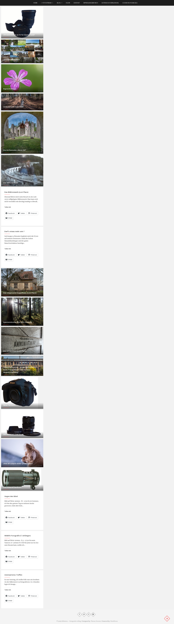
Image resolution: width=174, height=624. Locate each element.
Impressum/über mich (90, 3)
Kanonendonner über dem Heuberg (17, 322)
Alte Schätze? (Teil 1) (11, 434)
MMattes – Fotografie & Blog (71, 621)
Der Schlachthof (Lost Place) (14, 351)
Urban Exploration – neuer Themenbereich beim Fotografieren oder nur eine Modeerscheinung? (20, 369)
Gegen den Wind (11, 496)
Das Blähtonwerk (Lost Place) (16, 192)
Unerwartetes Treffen (13, 575)
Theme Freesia (96, 621)
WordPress (114, 621)
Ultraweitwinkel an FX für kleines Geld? (19, 35)
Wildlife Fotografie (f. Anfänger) (17, 535)
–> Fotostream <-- (47, 3)
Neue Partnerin (9, 405)
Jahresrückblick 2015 (11, 59)
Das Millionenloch (10, 183)
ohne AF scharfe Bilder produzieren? (18, 463)
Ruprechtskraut (9, 89)
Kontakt (77, 3)
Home (35, 3)
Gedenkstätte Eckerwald (13, 107)
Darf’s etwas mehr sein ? (14, 231)
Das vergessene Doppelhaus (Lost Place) (19, 293)
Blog (59, 3)
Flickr (68, 3)
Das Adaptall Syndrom (12, 487)
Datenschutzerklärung (110, 3)
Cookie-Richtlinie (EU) (129, 3)
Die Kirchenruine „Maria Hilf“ (14, 150)
